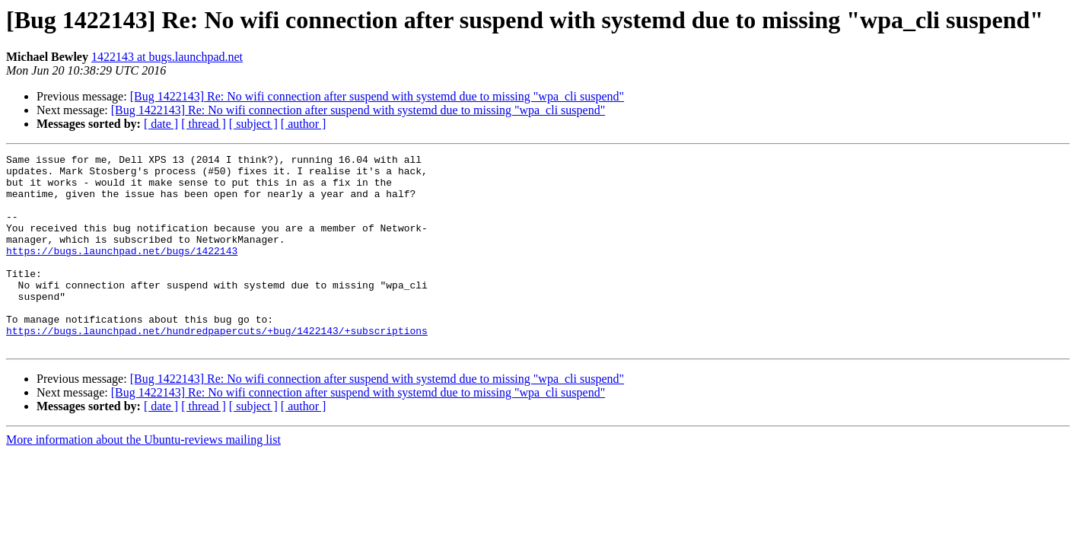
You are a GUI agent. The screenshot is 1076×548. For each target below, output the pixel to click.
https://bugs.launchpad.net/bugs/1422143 (121, 271)
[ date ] (161, 123)
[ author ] (303, 123)
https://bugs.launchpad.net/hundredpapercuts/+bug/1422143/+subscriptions (217, 367)
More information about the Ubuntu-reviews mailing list (143, 478)
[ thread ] (203, 123)
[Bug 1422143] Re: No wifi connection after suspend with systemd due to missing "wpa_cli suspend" (377, 96)
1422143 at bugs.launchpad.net (167, 56)
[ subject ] (253, 123)
